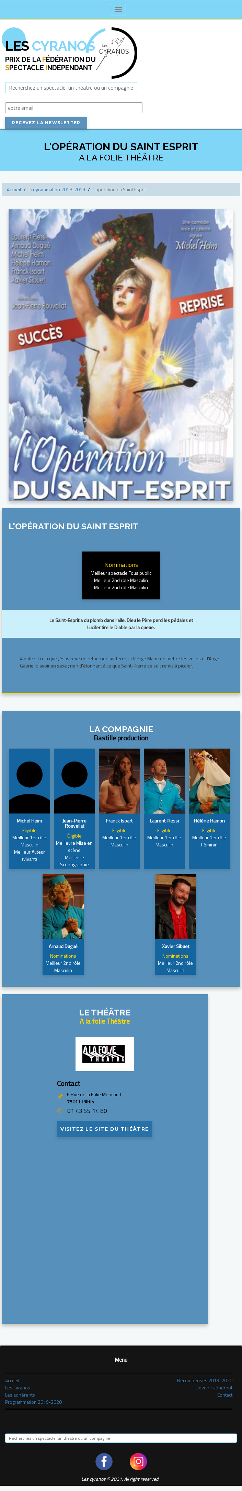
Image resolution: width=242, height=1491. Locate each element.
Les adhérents (20, 1394)
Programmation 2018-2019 (56, 189)
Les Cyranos (17, 1387)
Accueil (14, 189)
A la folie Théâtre (105, 1021)
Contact (224, 1394)
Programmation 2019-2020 (33, 1401)
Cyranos (50, 46)
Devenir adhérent (214, 1387)
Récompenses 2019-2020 (204, 1380)
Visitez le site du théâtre (104, 1129)
